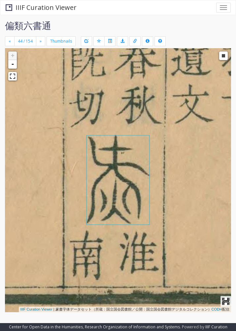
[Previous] (10, 41)
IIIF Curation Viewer (41, 7)
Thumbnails (61, 41)
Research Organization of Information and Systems (132, 327)
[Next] (40, 41)
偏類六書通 (28, 25)
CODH (217, 309)
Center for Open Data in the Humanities (46, 327)
